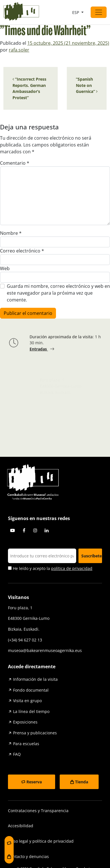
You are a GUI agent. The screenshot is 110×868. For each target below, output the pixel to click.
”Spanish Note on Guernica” (86, 85)
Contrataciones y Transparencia (38, 810)
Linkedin (46, 530)
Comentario (14, 163)
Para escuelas (26, 743)
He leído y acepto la (50, 568)
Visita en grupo (27, 700)
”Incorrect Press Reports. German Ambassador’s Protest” (29, 88)
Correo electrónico (22, 251)
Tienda (81, 782)
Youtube (12, 530)
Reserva (34, 782)
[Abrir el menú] (99, 12)
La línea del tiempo (31, 711)
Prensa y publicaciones (35, 732)
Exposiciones (25, 722)
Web (5, 268)
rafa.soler (19, 50)
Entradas (39, 350)
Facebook (23, 530)
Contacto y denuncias (28, 856)
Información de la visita (35, 679)
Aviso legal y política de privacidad (41, 841)
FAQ (17, 754)
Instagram (35, 530)
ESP (76, 12)
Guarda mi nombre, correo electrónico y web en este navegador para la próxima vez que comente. (58, 293)
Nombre (11, 233)
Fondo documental (31, 690)
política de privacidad (71, 568)
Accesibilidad (20, 825)
